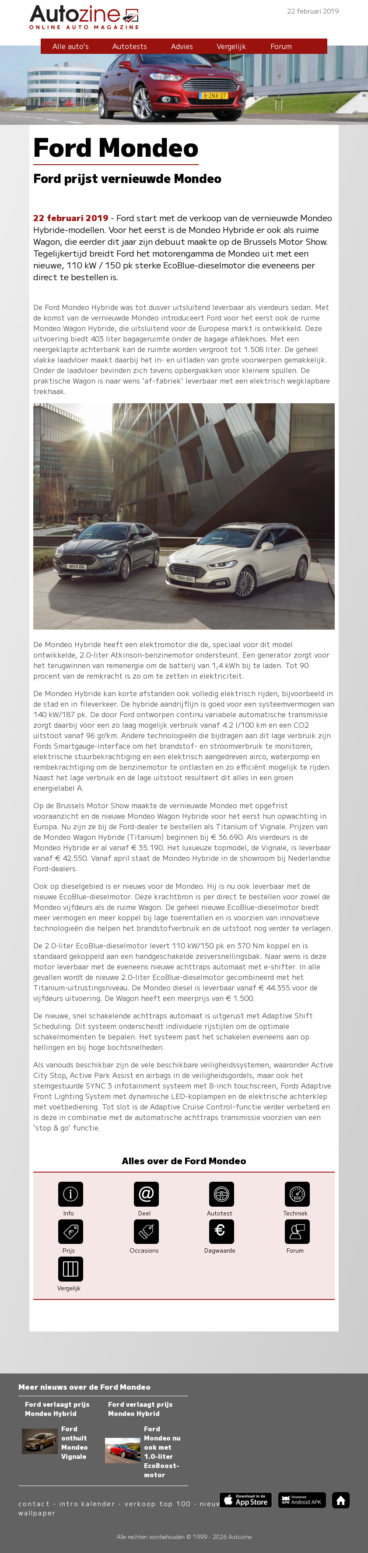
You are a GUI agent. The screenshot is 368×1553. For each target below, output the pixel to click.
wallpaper (37, 1512)
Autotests (129, 46)
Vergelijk (231, 46)
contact (34, 1503)
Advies (182, 46)
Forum (281, 46)
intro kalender (88, 1503)
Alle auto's (71, 46)
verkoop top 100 (158, 1503)
